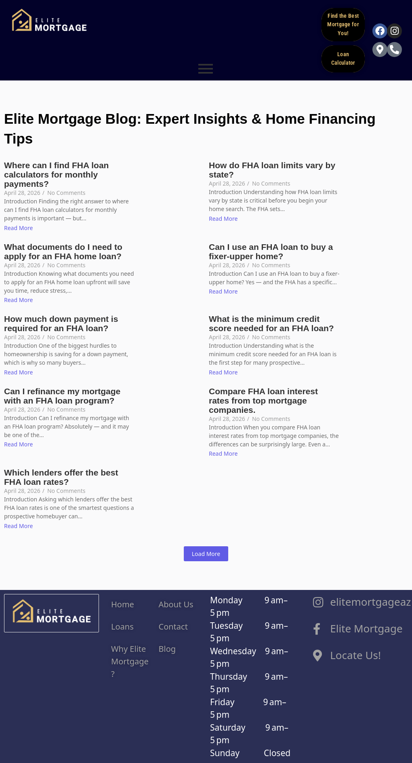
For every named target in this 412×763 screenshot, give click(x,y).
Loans (122, 625)
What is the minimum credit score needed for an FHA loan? (271, 322)
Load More (206, 552)
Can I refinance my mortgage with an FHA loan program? (62, 394)
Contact (174, 625)
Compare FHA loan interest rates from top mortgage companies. (263, 399)
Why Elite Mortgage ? (130, 660)
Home (123, 603)
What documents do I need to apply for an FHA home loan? (63, 250)
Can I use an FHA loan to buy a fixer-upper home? (271, 250)
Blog (167, 647)
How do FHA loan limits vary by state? (272, 169)
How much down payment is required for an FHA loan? (61, 322)
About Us (176, 603)
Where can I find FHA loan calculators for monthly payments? (56, 174)
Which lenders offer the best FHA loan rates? (61, 476)
